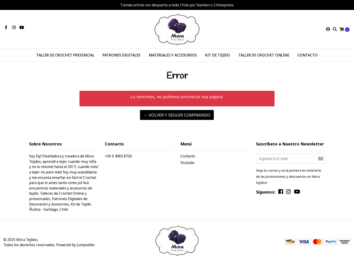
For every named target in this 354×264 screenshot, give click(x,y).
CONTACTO (307, 55)
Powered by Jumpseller (75, 244)
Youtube (187, 162)
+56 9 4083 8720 (118, 156)
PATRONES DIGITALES (121, 55)
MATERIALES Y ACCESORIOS (173, 55)
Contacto (187, 156)
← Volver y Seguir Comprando (176, 115)
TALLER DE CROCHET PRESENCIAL (65, 55)
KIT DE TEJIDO (217, 55)
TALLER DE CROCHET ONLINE (263, 55)
